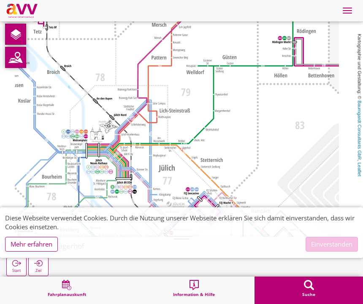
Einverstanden (331, 244)
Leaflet (359, 169)
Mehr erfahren (31, 244)
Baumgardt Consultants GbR (359, 130)
